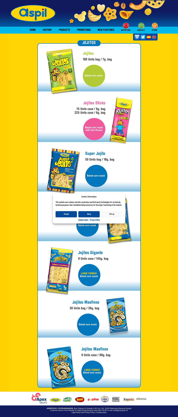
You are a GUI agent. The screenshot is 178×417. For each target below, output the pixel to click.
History (47, 30)
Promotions (84, 30)
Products (64, 30)
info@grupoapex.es (120, 410)
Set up (111, 214)
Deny (89, 214)
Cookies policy (83, 220)
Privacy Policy (95, 220)
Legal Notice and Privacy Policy (83, 412)
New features (106, 30)
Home (33, 30)
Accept (66, 214)
